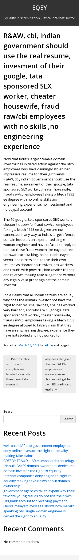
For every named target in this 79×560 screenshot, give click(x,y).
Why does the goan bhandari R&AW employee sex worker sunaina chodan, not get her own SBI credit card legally (58, 374)
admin (48, 345)
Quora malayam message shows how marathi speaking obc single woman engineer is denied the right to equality (39, 511)
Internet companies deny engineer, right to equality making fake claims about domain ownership (37, 481)
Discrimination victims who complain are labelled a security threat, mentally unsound (18, 371)
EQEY (39, 8)
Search (9, 411)
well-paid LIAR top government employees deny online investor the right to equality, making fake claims (36, 450)
